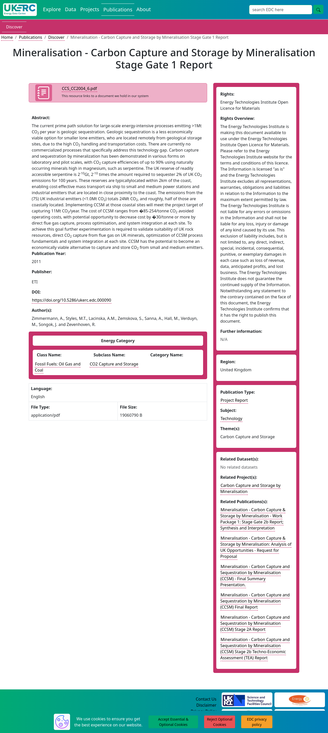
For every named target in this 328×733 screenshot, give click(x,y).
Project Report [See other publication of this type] (234, 400)
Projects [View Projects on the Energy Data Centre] (89, 9)
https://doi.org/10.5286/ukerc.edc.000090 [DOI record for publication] (71, 300)
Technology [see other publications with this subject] (231, 418)
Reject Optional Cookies (219, 722)
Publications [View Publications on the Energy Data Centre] (117, 9)
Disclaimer (206, 705)
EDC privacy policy (257, 722)
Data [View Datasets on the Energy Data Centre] (70, 9)
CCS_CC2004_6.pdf (79, 88)
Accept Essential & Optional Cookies (173, 722)
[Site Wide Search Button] (318, 9)
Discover (14, 27)
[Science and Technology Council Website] (247, 699)
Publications (30, 37)
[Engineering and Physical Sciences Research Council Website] (299, 699)
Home (7, 37)
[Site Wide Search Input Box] (280, 9)
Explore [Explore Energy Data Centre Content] (52, 9)
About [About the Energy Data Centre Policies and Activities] (143, 9)
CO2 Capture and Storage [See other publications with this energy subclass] (114, 364)
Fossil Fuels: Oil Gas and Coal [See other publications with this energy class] (57, 367)
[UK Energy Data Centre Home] (20, 9)
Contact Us (206, 699)
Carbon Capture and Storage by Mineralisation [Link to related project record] (250, 488)
